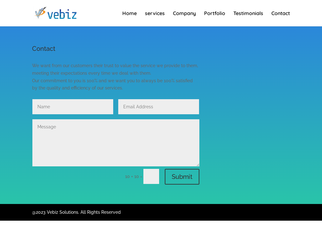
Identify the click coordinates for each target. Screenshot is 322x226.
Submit (182, 176)
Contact (280, 13)
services (155, 13)
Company (184, 13)
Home (129, 13)
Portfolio (214, 13)
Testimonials (248, 13)
